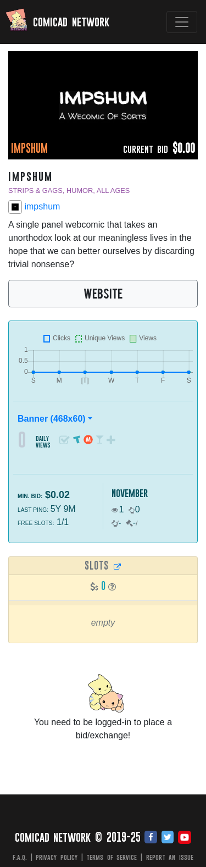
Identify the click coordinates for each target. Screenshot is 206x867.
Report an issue (169, 857)
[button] (112, 587)
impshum (34, 207)
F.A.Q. (20, 857)
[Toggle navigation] (181, 22)
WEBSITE (103, 293)
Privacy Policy (56, 857)
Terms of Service (111, 857)
